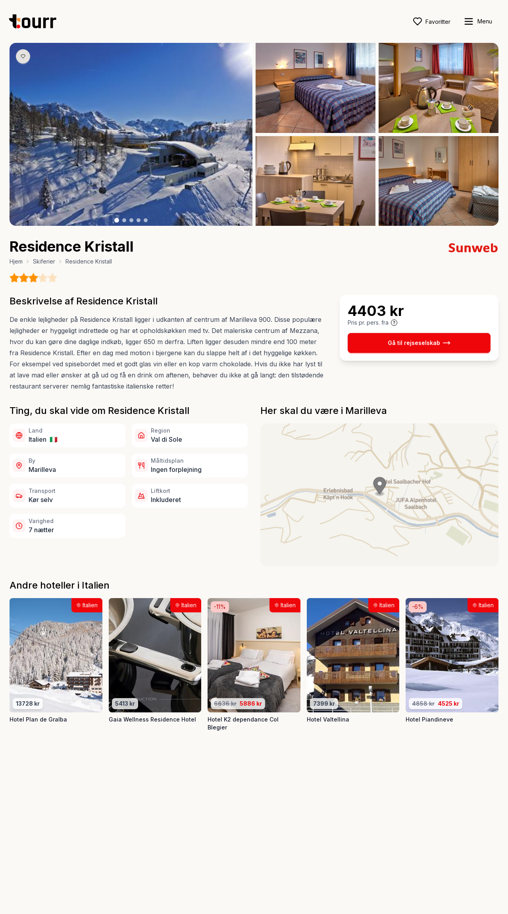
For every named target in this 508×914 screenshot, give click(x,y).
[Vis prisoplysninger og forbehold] (394, 322)
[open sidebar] (477, 21)
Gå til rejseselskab (419, 343)
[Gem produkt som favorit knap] (23, 56)
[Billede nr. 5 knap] (146, 220)
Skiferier (44, 261)
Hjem (16, 261)
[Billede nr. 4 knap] (138, 220)
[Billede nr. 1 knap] (116, 220)
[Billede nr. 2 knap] (124, 220)
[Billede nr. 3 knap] (131, 220)
